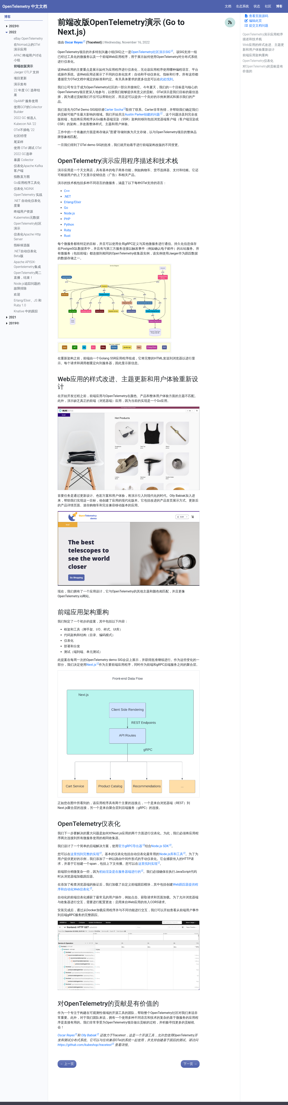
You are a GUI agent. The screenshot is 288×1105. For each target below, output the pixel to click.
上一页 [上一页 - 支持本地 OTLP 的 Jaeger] (67, 1064)
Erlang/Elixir (72, 202)
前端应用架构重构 (255, 55)
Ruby (67, 230)
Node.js (69, 213)
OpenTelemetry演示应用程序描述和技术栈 (263, 36)
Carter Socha (114, 110)
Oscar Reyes (74, 42)
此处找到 (166, 79)
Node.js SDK (160, 846)
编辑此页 (253, 21)
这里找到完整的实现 (84, 854)
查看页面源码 (256, 16)
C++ (67, 191)
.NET (67, 196)
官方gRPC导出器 (130, 846)
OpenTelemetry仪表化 (258, 61)
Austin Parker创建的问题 (142, 114)
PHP (67, 219)
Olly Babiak (88, 1035)
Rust (67, 236)
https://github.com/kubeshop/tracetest (85, 1045)
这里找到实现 (147, 864)
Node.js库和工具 (171, 854)
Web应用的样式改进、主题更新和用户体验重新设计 (263, 47)
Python (69, 224)
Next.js (91, 665)
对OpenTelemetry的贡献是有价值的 (263, 68)
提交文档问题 (256, 25)
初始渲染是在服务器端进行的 (120, 872)
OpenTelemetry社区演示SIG (151, 52)
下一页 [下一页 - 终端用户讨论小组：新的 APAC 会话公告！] (190, 1064)
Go (66, 208)
